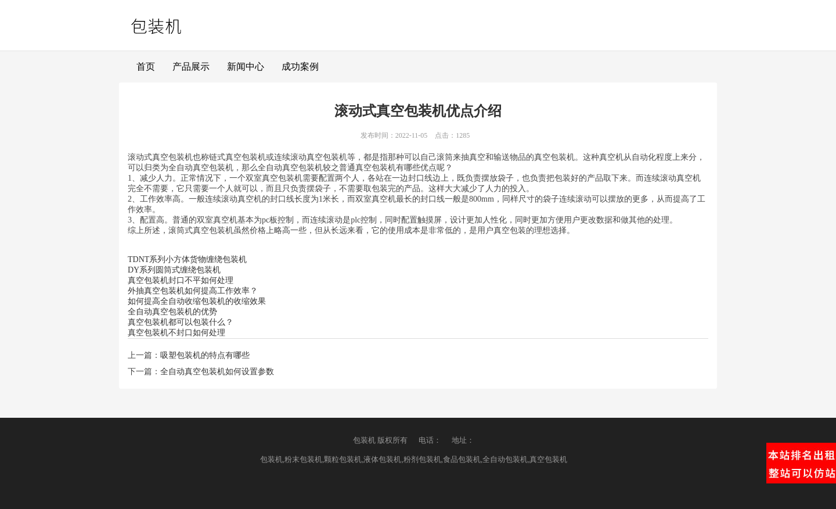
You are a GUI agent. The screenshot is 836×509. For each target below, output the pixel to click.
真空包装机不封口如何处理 (176, 332)
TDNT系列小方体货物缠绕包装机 (187, 259)
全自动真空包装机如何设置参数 (217, 371)
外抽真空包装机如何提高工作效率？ (193, 290)
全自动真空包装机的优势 (172, 311)
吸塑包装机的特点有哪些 (205, 355)
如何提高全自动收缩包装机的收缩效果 (197, 301)
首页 (145, 66)
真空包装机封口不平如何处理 (180, 280)
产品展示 (191, 66)
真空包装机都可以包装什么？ (180, 322)
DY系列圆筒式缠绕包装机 (174, 270)
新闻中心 (245, 66)
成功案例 (300, 66)
